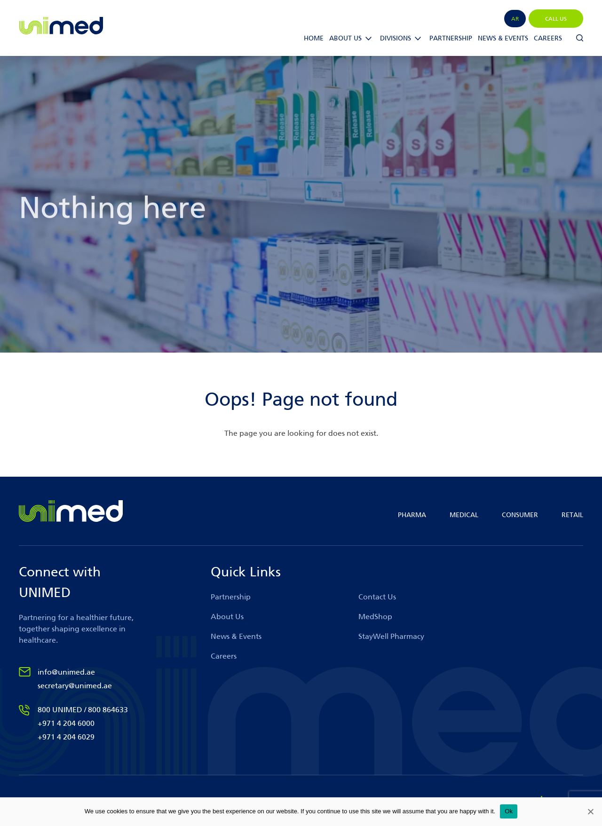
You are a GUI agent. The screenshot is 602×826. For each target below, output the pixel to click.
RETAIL (572, 515)
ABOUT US (345, 38)
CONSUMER (520, 515)
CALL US (556, 19)
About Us (227, 616)
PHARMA (412, 515)
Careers (548, 38)
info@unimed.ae (66, 672)
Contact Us (377, 596)
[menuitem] (515, 18)
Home (314, 38)
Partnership (450, 38)
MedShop (375, 616)
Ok (509, 811)
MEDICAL (464, 515)
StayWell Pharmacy (391, 636)
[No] (590, 811)
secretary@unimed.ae (75, 685)
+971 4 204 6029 (66, 736)
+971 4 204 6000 (66, 723)
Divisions (395, 38)
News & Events (503, 38)
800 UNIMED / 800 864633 (83, 709)
